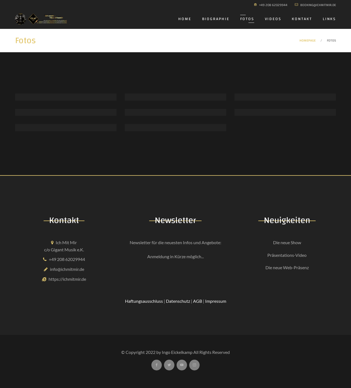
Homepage (307, 40)
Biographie (216, 19)
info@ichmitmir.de (67, 269)
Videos (273, 19)
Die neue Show (287, 242)
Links (329, 19)
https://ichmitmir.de (67, 279)
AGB (197, 301)
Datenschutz (178, 301)
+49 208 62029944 (67, 259)
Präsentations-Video (287, 255)
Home (184, 19)
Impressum (215, 301)
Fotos (247, 19)
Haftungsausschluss (144, 301)
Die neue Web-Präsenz (287, 267)
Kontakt (302, 19)
